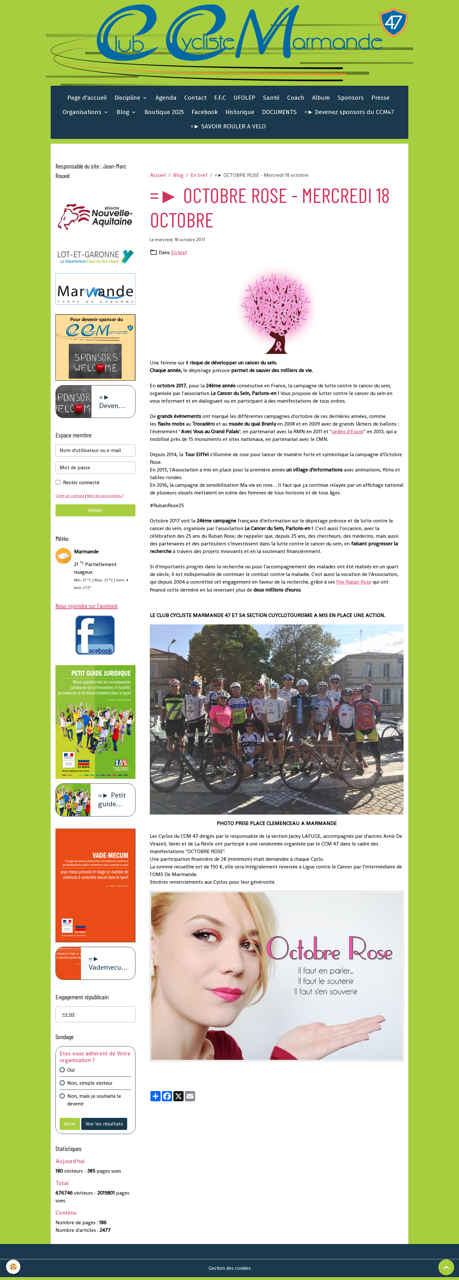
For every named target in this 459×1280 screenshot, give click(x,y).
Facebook (205, 113)
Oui (71, 1072)
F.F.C (220, 99)
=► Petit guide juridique (112, 802)
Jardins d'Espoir (349, 432)
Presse (380, 99)
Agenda (166, 99)
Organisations (82, 113)
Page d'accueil (87, 99)
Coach (295, 99)
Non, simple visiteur (90, 1085)
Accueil (158, 176)
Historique (239, 113)
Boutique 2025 (164, 113)
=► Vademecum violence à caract (108, 965)
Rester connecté (81, 484)
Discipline (128, 99)
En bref (199, 176)
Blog (124, 113)
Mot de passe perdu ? (108, 497)
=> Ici (68, 1016)
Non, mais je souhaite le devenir (94, 1102)
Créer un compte (70, 497)
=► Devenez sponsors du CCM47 (349, 113)
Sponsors (351, 99)
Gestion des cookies (230, 1271)
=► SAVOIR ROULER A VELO (228, 127)
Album (321, 99)
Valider (95, 511)
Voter (70, 1126)
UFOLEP (244, 99)
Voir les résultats (104, 1126)
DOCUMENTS (279, 113)
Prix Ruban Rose (354, 582)
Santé (271, 99)
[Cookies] (13, 1267)
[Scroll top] (446, 1267)
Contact (195, 99)
